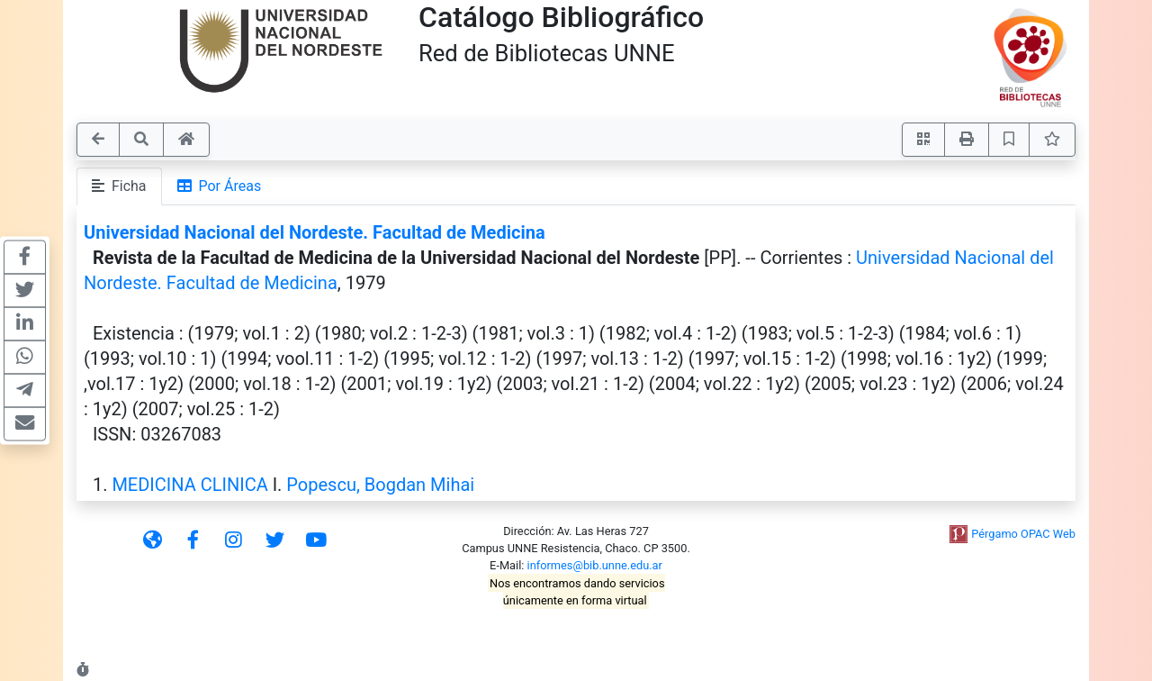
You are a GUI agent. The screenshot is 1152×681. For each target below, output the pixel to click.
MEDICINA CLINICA (189, 484)
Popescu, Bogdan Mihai (380, 484)
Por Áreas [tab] (219, 186)
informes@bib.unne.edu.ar (594, 565)
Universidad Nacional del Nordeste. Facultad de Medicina (314, 232)
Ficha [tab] (119, 186)
